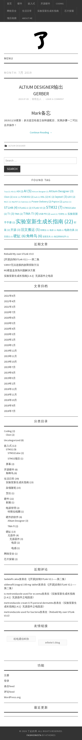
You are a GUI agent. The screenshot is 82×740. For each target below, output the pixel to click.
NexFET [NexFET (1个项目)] (16, 202)
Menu (8, 58)
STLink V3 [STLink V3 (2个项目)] (38, 207)
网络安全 (11, 11)
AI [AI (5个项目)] (27, 191)
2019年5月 (10, 378)
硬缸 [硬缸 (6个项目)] (19, 236)
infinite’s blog (52, 642)
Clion (8, 434)
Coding (60, 3)
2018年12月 (10, 389)
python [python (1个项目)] (67, 202)
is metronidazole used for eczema (23, 593)
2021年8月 (10, 295)
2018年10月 (10, 400)
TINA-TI (11, 526)
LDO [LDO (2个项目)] (71, 196)
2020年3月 (10, 334)
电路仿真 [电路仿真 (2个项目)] (71, 230)
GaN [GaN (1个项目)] (37, 197)
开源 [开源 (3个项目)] (15, 230)
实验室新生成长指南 (48, 11)
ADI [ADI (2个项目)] (19, 191)
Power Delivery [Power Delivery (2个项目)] (41, 201)
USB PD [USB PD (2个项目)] (44, 213)
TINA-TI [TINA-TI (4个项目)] (30, 214)
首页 (9, 3)
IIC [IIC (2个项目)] (51, 196)
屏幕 (8, 464)
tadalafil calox (11, 579)
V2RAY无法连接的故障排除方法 (21, 264)
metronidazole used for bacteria (22, 612)
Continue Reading (41, 132)
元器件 (11, 535)
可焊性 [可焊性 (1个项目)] (62, 214)
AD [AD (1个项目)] (13, 191)
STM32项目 (14, 458)
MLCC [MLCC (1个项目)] (7, 202)
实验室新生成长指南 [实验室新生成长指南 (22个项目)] (44, 221)
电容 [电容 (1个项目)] (53, 230)
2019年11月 (10, 356)
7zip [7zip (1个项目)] (7, 191)
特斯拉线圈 (14, 511)
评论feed (9, 691)
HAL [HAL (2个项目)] (44, 196)
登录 (6, 680)
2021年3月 (10, 306)
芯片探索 (69, 11)
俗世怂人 (36, 99)
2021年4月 (10, 301)
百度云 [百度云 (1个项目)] (8, 236)
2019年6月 (10, 372)
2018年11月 (10, 394)
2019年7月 (10, 367)
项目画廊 (11, 18)
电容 (13, 542)
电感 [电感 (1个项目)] (60, 230)
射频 (8, 502)
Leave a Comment (55, 99)
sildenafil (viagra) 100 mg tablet (21, 584)
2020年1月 (10, 345)
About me (27, 18)
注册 (6, 675)
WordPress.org (12, 697)
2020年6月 (10, 317)
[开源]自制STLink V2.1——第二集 (21, 259)
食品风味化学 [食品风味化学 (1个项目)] (61, 236)
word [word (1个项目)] (54, 214)
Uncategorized (12, 440)
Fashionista (34, 735)
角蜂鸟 (10, 473)
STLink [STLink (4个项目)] (11, 208)
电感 (13, 548)
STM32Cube (14, 453)
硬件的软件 (12, 517)
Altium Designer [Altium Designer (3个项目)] (61, 191)
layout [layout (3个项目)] (61, 196)
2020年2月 (10, 339)
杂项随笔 (11, 487)
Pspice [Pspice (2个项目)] (57, 201)
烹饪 (8, 493)
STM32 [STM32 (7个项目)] (54, 207)
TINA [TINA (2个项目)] (19, 213)
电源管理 (11, 508)
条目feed (9, 686)
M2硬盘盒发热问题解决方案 (19, 270)
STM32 (9, 449)
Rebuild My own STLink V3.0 (18, 254)
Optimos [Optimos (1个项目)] (26, 202)
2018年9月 (10, 405)
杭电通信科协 (21, 639)
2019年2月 (10, 383)
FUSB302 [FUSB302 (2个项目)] (27, 196)
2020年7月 (10, 312)
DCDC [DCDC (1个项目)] (16, 197)
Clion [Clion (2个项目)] (8, 196)
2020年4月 (10, 328)
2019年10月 (10, 361)
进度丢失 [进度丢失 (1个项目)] (48, 236)
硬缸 (8, 531)
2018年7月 (10, 411)
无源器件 (15, 539)
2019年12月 (10, 350)
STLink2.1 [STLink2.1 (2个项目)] (24, 207)
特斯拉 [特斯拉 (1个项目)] (44, 230)
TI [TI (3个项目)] (10, 213)
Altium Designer (16, 145)
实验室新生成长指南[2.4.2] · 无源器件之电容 (28, 275)
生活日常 (27, 11)
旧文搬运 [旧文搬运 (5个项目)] (30, 229)
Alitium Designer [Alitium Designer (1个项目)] (40, 191)
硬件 (19, 3)
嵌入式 (31, 3)
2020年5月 (10, 323)
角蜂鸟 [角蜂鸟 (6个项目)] (34, 236)
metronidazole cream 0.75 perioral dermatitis (29, 602)
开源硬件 (45, 3)
